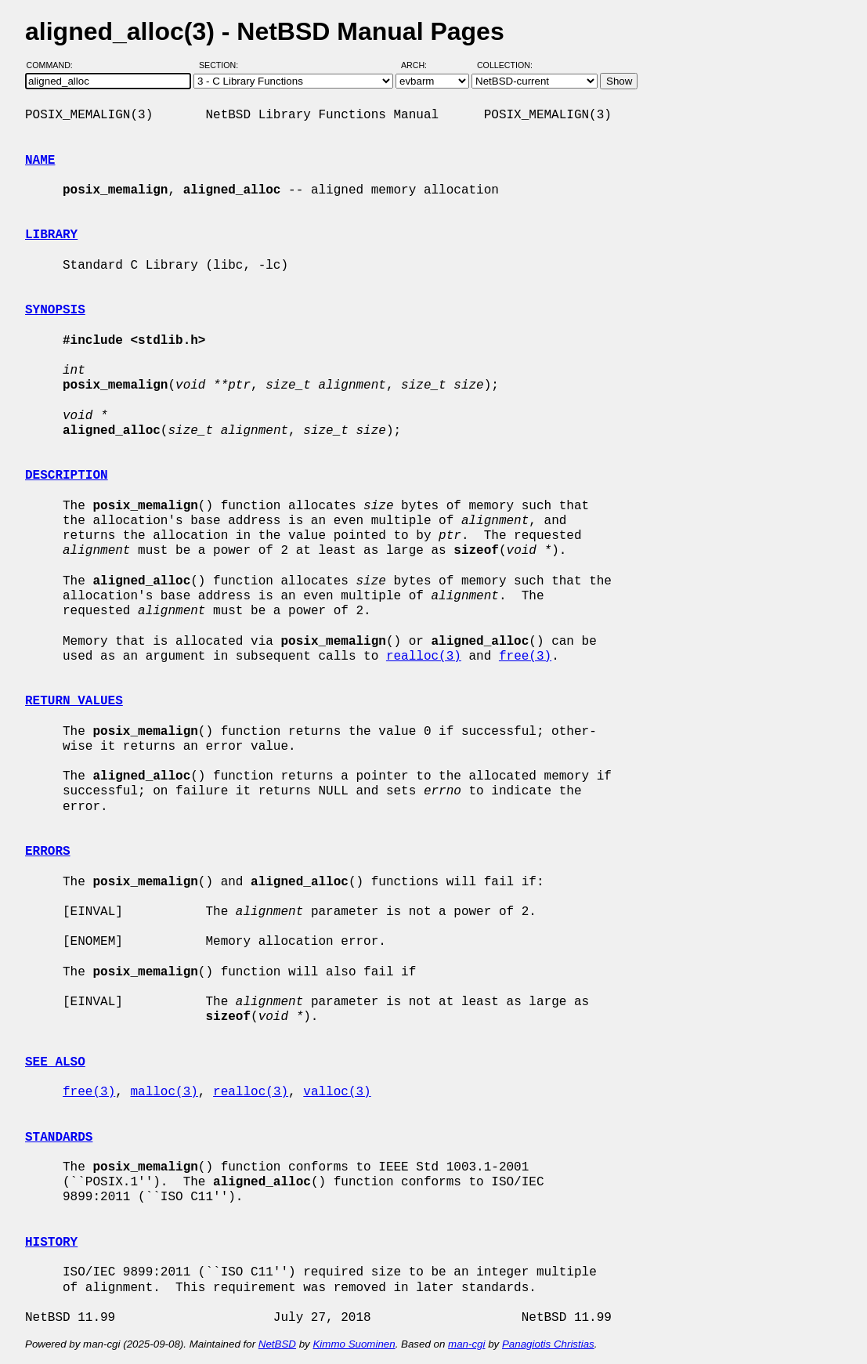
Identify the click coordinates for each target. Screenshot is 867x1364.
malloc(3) (163, 1092)
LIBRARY (51, 235)
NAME (40, 160)
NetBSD (277, 1344)
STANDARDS (58, 1137)
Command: (54, 65)
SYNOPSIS (55, 310)
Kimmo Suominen (353, 1344)
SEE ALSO (55, 1062)
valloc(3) (336, 1092)
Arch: (421, 65)
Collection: (505, 65)
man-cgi (466, 1344)
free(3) (525, 656)
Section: (222, 65)
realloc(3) (423, 656)
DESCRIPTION (66, 475)
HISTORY (51, 1242)
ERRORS (47, 851)
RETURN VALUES (74, 701)
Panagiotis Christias (548, 1344)
